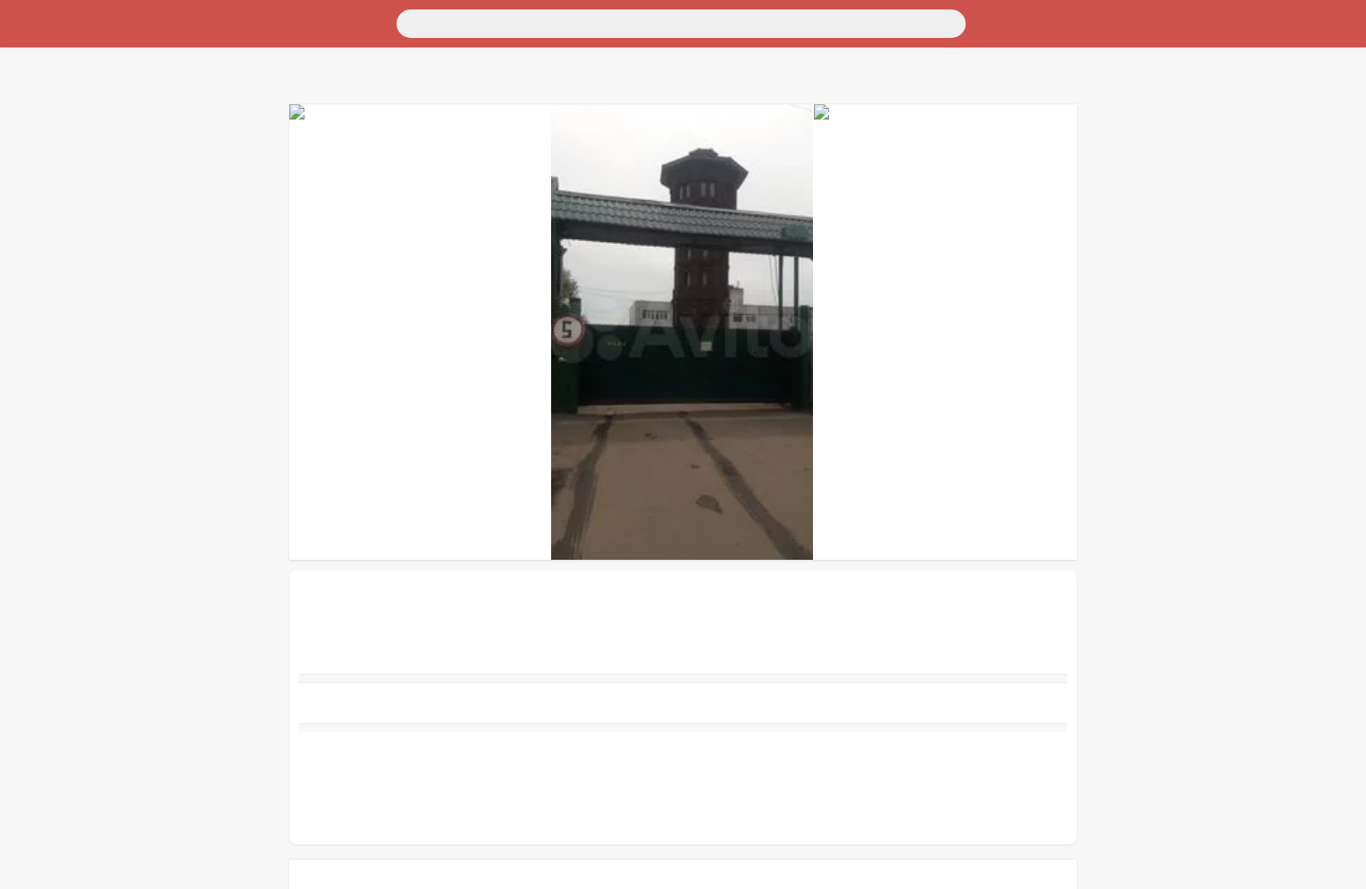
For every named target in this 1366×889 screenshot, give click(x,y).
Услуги (30, 206)
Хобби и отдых (55, 138)
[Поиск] (186, 22)
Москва (80, 36)
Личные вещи (52, 104)
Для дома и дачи (60, 70)
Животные (42, 172)
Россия (30, 36)
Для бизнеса (47, 155)
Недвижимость (56, 87)
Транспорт (41, 53)
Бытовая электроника (76, 121)
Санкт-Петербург (164, 36)
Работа (29, 189)
